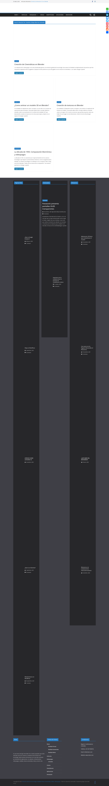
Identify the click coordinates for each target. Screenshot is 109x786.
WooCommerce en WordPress (29, 677)
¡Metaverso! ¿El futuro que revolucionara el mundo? (86, 238)
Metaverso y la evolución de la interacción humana (86, 568)
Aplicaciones (59, 14)
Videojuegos (33, 14)
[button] (18, 15)
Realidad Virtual (52, 746)
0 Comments (28, 352)
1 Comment (28, 243)
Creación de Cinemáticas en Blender (29, 64)
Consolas (50, 761)
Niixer (16, 14)
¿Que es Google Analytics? (29, 238)
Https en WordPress (30, 348)
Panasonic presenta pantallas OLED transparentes (50, 206)
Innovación (69, 14)
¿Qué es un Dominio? (30, 567)
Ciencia (42, 14)
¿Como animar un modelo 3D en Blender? (31, 105)
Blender (16, 61)
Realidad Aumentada (53, 749)
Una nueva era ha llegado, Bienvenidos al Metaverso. (87, 348)
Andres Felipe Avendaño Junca (59, 211)
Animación (17, 102)
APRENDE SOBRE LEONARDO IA (29, 458)
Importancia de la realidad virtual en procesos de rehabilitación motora (58, 280)
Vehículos (24, 14)
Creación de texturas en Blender (70, 105)
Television (45, 200)
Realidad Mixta (52, 752)
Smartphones (50, 14)
